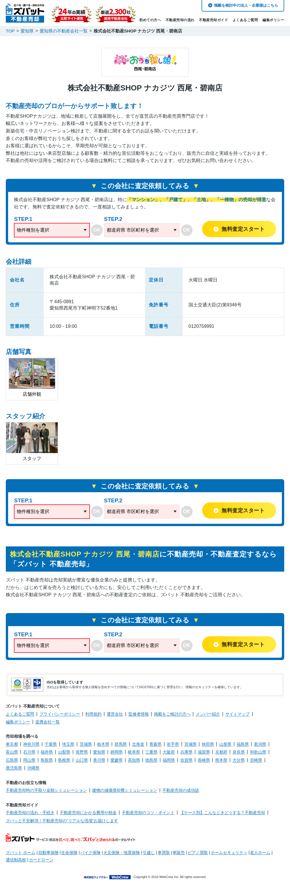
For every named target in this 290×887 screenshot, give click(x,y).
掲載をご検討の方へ (172, 714)
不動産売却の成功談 (180, 790)
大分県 (239, 760)
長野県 (82, 752)
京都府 (221, 752)
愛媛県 (116, 760)
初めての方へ (150, 20)
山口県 (82, 760)
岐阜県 (134, 752)
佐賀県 (186, 760)
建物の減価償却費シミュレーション (124, 790)
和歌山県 (258, 752)
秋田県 (208, 744)
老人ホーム (260, 852)
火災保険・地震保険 (121, 852)
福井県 (47, 752)
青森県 (155, 744)
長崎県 (204, 760)
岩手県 (173, 744)
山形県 (225, 744)
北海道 (138, 744)
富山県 (12, 752)
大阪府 (169, 752)
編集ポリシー (273, 20)
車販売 (179, 852)
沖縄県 (33, 768)
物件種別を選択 (33, 230)
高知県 (134, 760)
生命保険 (69, 852)
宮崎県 (256, 760)
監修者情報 (138, 714)
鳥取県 (47, 760)
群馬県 (121, 744)
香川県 (99, 760)
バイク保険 (90, 852)
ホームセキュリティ (229, 852)
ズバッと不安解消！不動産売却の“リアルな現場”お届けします (62, 820)
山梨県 (64, 752)
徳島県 (151, 760)
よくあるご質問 (245, 20)
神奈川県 (31, 744)
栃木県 (103, 744)
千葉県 (51, 744)
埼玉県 (68, 744)
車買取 (164, 852)
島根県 (64, 760)
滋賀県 (204, 752)
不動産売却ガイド (213, 20)
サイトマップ (237, 714)
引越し (149, 852)
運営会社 (115, 714)
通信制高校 (16, 859)
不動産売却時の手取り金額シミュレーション (46, 790)
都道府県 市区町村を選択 (133, 230)
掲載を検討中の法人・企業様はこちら (246, 5)
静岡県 (116, 752)
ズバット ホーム (20, 852)
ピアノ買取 (198, 852)
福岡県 (169, 760)
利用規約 (93, 714)
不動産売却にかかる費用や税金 (88, 812)
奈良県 (239, 752)
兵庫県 (186, 752)
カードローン (41, 859)
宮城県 (190, 744)
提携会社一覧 (47, 721)
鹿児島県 (14, 768)
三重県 (151, 752)
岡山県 (29, 760)
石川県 (29, 752)
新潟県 (260, 744)
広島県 (12, 760)
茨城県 (86, 744)
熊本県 (221, 760)
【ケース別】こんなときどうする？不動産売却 (222, 812)
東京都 (12, 744)
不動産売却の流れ (180, 20)
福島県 (243, 744)
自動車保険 (48, 852)
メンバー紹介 (208, 714)
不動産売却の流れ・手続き (30, 812)
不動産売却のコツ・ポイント (148, 812)
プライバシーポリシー (59, 714)
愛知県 (99, 752)
